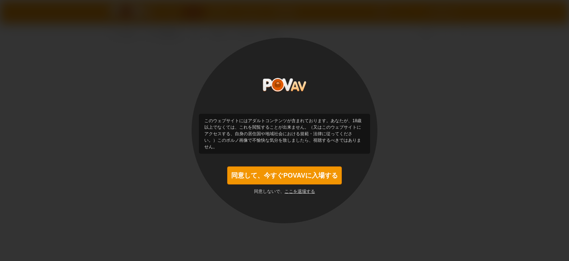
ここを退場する (299, 191)
